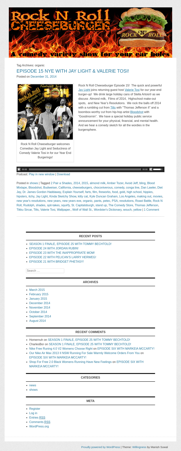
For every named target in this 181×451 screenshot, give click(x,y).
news (32, 385)
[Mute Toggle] (150, 169)
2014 (76, 183)
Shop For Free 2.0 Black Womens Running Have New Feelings (70, 361)
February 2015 (38, 294)
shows (34, 183)
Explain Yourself (73, 192)
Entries (37, 417)
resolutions (126, 200)
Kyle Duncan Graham (103, 196)
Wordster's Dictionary (108, 209)
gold (122, 192)
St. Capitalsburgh (82, 205)
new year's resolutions (31, 200)
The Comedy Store (120, 205)
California (64, 187)
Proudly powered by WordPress (100, 447)
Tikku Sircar (24, 209)
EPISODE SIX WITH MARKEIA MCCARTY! (126, 348)
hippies (148, 192)
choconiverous (103, 187)
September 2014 (40, 316)
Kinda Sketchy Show (62, 196)
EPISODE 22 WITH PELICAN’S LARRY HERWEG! (62, 257)
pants (97, 200)
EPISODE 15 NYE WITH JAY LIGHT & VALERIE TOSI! (73, 71)
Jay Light (42, 196)
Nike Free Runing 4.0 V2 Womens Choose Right (61, 348)
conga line (132, 187)
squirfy (65, 205)
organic (88, 200)
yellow (137, 209)
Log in (33, 413)
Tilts (36, 209)
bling (142, 183)
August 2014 (37, 320)
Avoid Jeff (131, 183)
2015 (84, 183)
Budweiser (50, 187)
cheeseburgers (82, 187)
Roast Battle (143, 200)
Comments (39, 422)
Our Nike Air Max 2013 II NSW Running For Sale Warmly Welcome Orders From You (84, 353)
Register (34, 408)
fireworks (105, 192)
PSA (115, 200)
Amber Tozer (115, 183)
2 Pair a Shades (61, 183)
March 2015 (37, 289)
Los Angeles (127, 196)
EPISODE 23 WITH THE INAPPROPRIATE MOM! (62, 252)
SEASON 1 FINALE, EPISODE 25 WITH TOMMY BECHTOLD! (70, 243)
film (95, 192)
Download (63, 174)
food (115, 192)
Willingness (139, 447)
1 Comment (151, 209)
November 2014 (39, 307)
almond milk (97, 183)
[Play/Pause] (18, 169)
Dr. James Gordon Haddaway (42, 192)
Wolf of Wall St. (82, 209)
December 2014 (39, 303)
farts (88, 192)
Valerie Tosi (47, 209)
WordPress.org (39, 426)
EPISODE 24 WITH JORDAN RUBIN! (54, 248)
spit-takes (53, 205)
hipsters (22, 196)
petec (106, 200)
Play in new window (42, 174)
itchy (31, 196)
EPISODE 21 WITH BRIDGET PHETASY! (56, 261)
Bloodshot (35, 187)
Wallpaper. (64, 209)
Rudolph (28, 205)
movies (157, 196)
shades (40, 205)
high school (134, 192)
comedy (119, 187)
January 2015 (38, 298)
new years (54, 200)
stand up (101, 205)
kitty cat (83, 196)
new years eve (71, 200)
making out (144, 196)
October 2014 (38, 312)
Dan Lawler (148, 187)
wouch (127, 209)
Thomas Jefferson (146, 205)
